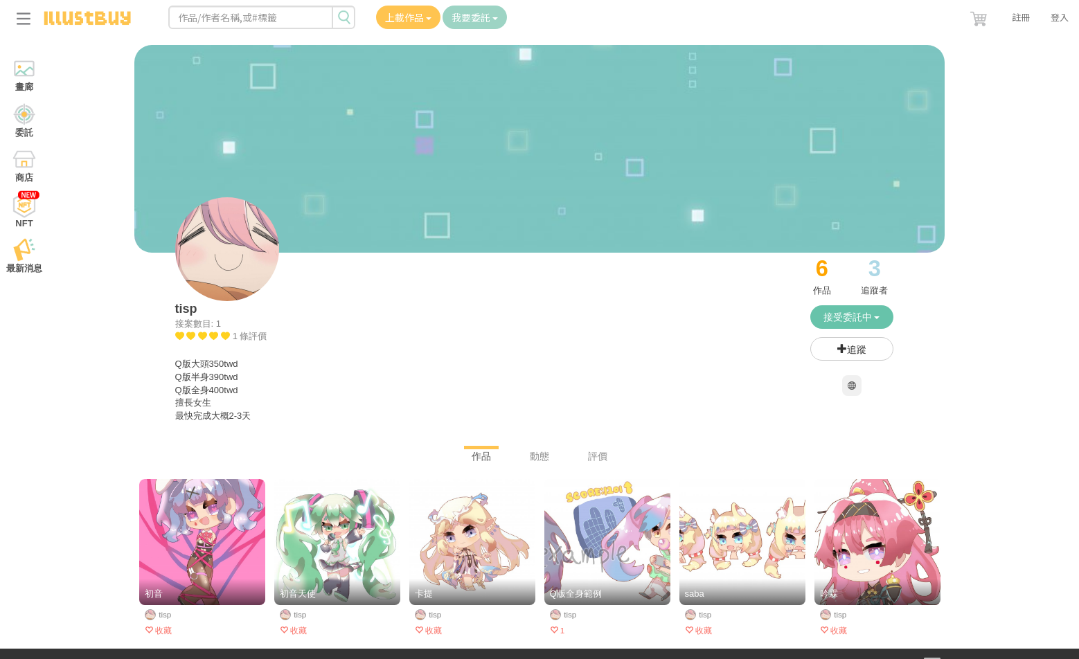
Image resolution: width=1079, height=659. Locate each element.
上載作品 (408, 17)
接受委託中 (851, 317)
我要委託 (475, 17)
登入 (1060, 17)
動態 (539, 456)
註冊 (1021, 17)
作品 (481, 456)
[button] (979, 16)
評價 (597, 456)
